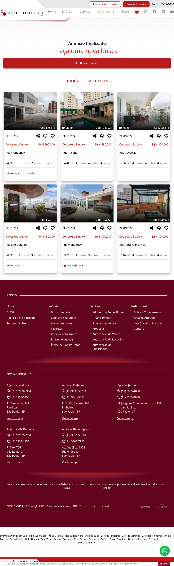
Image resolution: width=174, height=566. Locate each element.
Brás (112, 539)
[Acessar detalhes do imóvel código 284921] (143, 262)
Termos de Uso (16, 323)
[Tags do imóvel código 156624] (87, 220)
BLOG (125, 11)
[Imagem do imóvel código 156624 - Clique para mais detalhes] (87, 203)
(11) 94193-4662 (74, 435)
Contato (139, 328)
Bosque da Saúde (98, 539)
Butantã (153, 539)
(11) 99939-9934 (74, 391)
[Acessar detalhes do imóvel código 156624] (87, 263)
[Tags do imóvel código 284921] (143, 220)
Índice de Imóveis (62, 339)
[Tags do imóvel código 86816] (143, 128)
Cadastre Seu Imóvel (64, 318)
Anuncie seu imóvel (105, 4)
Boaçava (67, 539)
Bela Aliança (32, 539)
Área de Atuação (144, 318)
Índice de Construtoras (65, 345)
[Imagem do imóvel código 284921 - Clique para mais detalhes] (143, 203)
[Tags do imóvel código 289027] (87, 128)
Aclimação (41, 535)
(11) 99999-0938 (19, 391)
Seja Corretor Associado (149, 323)
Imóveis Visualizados (64, 334)
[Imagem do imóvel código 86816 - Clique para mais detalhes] (143, 111)
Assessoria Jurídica (104, 323)
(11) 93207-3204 (19, 435)
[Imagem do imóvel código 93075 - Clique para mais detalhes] (30, 203)
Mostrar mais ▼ (87, 542)
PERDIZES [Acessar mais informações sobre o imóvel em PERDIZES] (12, 136)
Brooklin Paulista (137, 539)
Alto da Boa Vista (74, 535)
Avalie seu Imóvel (62, 323)
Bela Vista (46, 539)
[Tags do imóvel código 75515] (30, 128)
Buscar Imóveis (136, 4)
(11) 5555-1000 (128, 391)
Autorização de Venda (106, 334)
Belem (57, 539)
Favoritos (57, 328)
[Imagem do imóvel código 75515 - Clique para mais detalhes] (30, 111)
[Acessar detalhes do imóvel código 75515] (30, 171)
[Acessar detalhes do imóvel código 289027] (87, 170)
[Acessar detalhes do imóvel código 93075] (30, 263)
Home (52, 11)
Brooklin (121, 539)
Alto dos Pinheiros (152, 535)
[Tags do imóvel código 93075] (30, 220)
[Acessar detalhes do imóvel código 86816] (143, 170)
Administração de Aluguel (108, 312)
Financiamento (101, 318)
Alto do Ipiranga (131, 535)
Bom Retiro (80, 539)
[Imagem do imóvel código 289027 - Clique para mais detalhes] (87, 111)
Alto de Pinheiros (110, 535)
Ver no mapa (15, 418)
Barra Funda (16, 539)
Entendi (164, 563)
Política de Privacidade (21, 318)
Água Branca (56, 535)
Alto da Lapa (92, 535)
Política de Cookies (129, 563)
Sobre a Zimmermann (148, 312)
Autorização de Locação (107, 339)
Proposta (98, 328)
